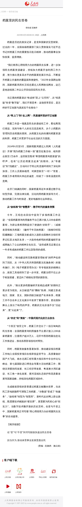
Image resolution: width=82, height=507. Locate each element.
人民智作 (18, 487)
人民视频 (7, 487)
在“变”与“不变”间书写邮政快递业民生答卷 (29, 432)
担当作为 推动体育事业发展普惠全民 (26, 440)
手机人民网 (42, 472)
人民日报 (7, 472)
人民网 (3, 12)
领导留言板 (13, 12)
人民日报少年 (19, 472)
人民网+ (32, 472)
